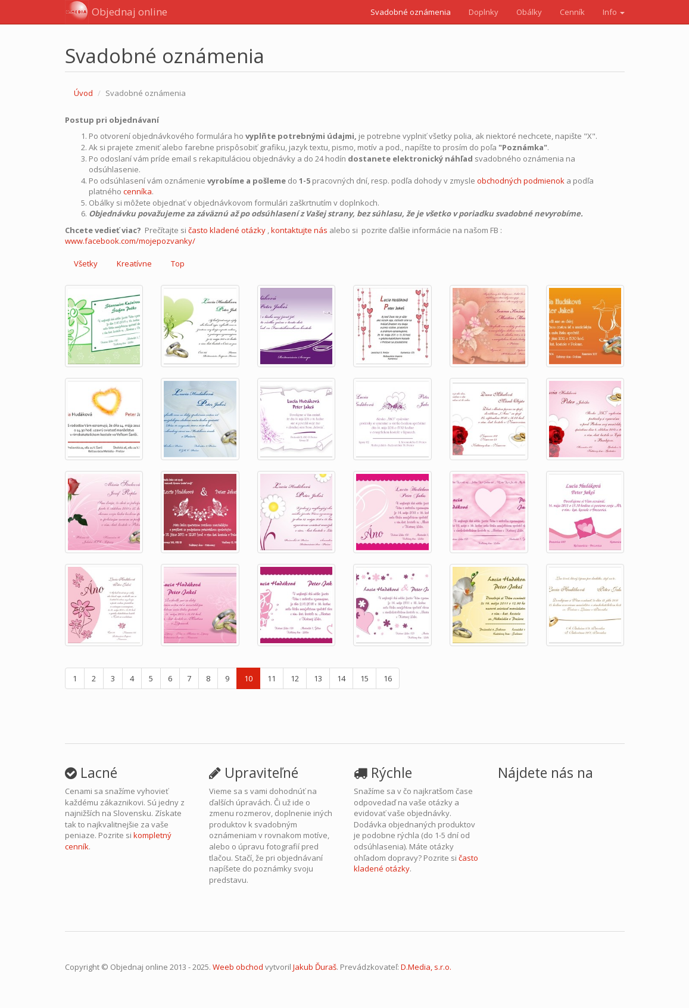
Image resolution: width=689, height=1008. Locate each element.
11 (271, 678)
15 (364, 678)
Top (178, 263)
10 (248, 678)
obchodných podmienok (521, 180)
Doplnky (483, 12)
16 (388, 678)
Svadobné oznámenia (410, 12)
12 (295, 678)
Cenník (572, 12)
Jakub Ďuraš (314, 967)
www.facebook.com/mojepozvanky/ (130, 240)
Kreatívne (134, 263)
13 (318, 678)
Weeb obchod (238, 967)
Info (614, 12)
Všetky (86, 263)
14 (341, 678)
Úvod (83, 93)
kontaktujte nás (299, 230)
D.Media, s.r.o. (426, 967)
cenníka (137, 191)
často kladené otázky (227, 230)
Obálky (529, 12)
